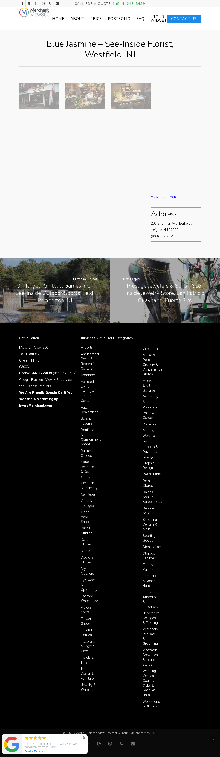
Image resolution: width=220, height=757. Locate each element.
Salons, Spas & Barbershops (151, 497)
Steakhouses (151, 547)
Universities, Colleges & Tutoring (151, 618)
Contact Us (183, 19)
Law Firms (150, 348)
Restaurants (151, 474)
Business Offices (87, 453)
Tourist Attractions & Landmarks (151, 599)
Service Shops (148, 510)
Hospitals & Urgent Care (88, 646)
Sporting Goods (149, 538)
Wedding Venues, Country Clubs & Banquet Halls (149, 683)
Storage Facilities (149, 555)
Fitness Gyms (86, 609)
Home (77, 19)
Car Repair (89, 494)
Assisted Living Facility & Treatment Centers (88, 391)
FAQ (159, 19)
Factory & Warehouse (89, 598)
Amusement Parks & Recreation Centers (89, 361)
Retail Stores (148, 483)
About (96, 19)
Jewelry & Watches (88, 687)
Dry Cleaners (87, 571)
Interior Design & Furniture (87, 673)
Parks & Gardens (149, 415)
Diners (85, 551)
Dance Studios (86, 530)
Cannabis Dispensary (89, 485)
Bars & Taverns (87, 420)
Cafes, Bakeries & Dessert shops (88, 469)
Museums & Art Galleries (150, 385)
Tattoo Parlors (148, 567)
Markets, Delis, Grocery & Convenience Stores (151, 364)
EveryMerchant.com (35, 405)
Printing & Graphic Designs (150, 463)
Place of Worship (149, 433)
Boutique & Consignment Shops (89, 437)
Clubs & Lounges (87, 503)
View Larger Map (163, 197)
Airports (87, 347)
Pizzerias (149, 424)
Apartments (89, 375)
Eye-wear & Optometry (89, 585)
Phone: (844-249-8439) (47, 373)
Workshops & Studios (151, 704)
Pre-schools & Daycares (150, 447)
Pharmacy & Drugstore (150, 402)
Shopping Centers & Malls (150, 524)
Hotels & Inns (87, 659)
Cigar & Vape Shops (86, 517)
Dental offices (86, 542)
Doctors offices (87, 559)
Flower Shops (86, 621)
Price (114, 19)
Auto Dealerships (89, 409)
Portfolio (137, 19)
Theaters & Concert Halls (150, 581)
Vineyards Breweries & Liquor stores (150, 657)
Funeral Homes (86, 632)
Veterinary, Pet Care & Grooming (150, 636)
